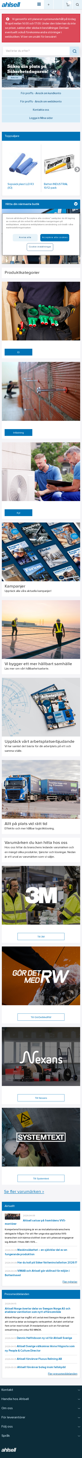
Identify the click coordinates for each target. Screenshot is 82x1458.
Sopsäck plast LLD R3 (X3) (21, 186)
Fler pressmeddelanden (62, 1374)
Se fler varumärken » (24, 1192)
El (18, 352)
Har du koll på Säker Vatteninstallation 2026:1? (47, 1263)
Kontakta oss (41, 110)
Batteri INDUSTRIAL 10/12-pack (56, 186)
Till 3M (41, 936)
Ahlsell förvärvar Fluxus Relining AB (39, 1359)
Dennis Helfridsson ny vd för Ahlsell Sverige (44, 1338)
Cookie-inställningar (40, 247)
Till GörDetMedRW (41, 1017)
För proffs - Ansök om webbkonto (41, 102)
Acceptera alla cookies (55, 237)
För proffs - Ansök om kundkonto (41, 93)
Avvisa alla (25, 237)
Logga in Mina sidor (41, 118)
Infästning (18, 432)
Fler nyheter (70, 1282)
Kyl (18, 513)
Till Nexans (41, 1098)
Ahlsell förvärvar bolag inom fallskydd (41, 1367)
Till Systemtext (41, 1178)
